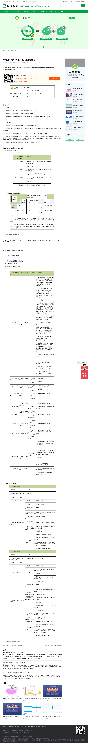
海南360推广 (69, 739)
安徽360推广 (25, 739)
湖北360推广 (10, 740)
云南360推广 (23, 741)
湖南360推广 (15, 740)
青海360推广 (55, 740)
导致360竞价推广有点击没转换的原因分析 (15, 662)
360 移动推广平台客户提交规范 (55, 645)
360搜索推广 (16, 11)
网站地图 (83, 1)
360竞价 (20, 739)
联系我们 (62, 11)
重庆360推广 (36, 739)
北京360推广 (30, 739)
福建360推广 (41, 739)
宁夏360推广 (49, 740)
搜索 (83, 5)
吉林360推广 (32, 740)
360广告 (79, 139)
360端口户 (13, 737)
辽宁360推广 (37, 740)
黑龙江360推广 (81, 739)
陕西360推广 (77, 740)
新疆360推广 (12, 741)
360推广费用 (44, 11)
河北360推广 (74, 739)
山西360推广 (71, 740)
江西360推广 (26, 740)
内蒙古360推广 (44, 740)
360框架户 (18, 737)
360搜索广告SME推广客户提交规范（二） (16, 645)
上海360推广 (66, 740)
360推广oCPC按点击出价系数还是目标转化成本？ (17, 672)
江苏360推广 (21, 740)
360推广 (7, 11)
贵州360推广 (63, 739)
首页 (9, 50)
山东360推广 (60, 740)
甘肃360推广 (47, 739)
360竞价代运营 (25, 737)
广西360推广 (58, 739)
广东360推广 (52, 739)
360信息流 (25, 11)
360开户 (34, 11)
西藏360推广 (17, 741)
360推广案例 (53, 11)
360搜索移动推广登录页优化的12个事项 (14, 652)
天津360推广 (6, 741)
